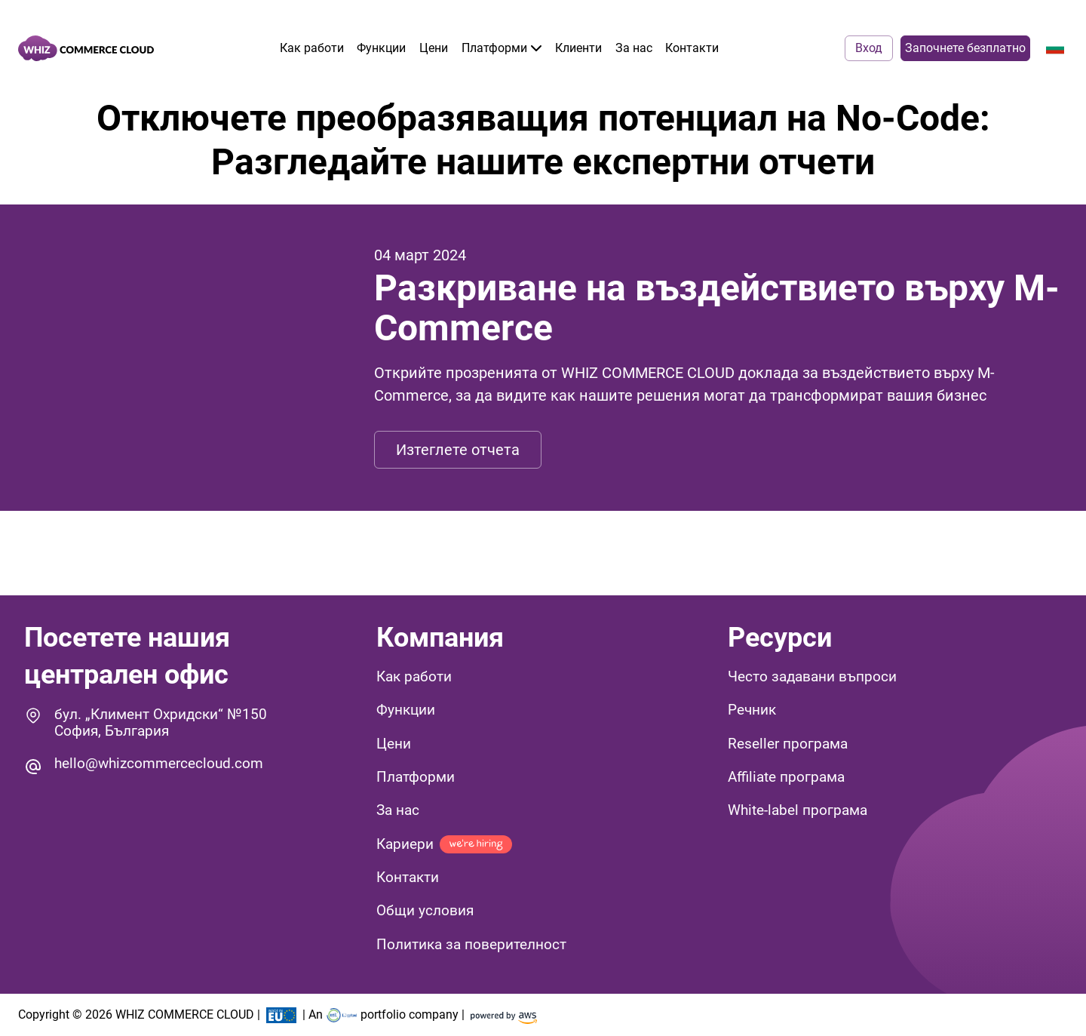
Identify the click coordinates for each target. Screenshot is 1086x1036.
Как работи (312, 48)
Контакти (692, 48)
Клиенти (578, 48)
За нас (633, 48)
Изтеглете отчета (458, 450)
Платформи (502, 48)
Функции (381, 48)
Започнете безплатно (965, 48)
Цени (433, 48)
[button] (895, 679)
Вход (868, 48)
